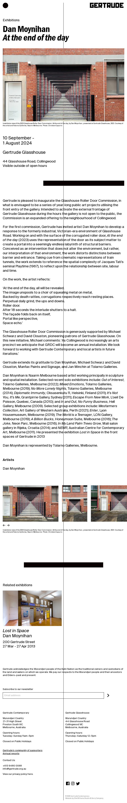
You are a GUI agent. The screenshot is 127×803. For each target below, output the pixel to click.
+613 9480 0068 (12, 765)
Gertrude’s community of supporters (22, 750)
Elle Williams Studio (82, 798)
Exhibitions (11, 20)
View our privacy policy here (18, 774)
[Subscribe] (108, 695)
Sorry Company (97, 798)
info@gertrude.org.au (14, 768)
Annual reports (11, 753)
